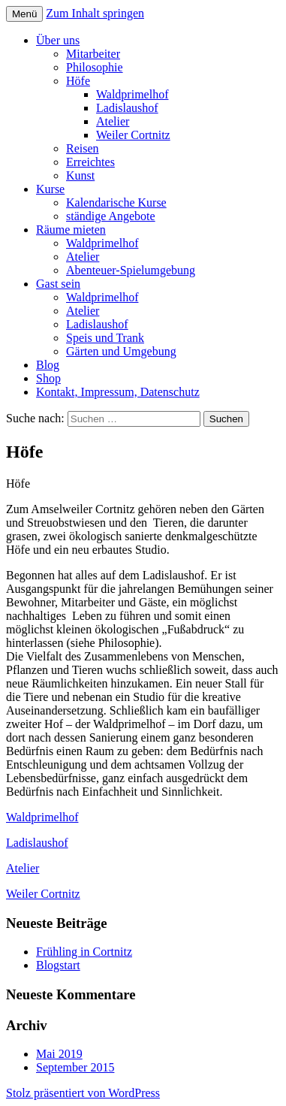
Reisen (82, 148)
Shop (48, 378)
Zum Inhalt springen (95, 13)
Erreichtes (90, 162)
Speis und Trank (105, 337)
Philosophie (94, 67)
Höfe (78, 80)
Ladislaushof (127, 107)
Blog (47, 364)
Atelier (112, 121)
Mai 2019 (59, 1053)
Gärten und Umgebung (121, 351)
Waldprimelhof (132, 94)
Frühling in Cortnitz (84, 951)
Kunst (80, 175)
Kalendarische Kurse (116, 202)
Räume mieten (71, 229)
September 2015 (75, 1067)
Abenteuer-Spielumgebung (130, 270)
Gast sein (58, 283)
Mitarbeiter (93, 53)
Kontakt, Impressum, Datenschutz (118, 391)
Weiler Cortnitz (133, 134)
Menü (24, 14)
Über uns (58, 40)
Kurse (50, 189)
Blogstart (58, 965)
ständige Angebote (110, 216)
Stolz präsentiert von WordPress (83, 1092)
